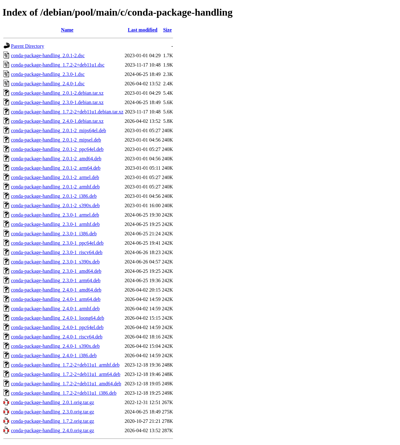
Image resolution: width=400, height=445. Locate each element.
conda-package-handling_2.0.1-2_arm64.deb (56, 168)
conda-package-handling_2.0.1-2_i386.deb (54, 196)
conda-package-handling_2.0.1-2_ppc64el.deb (57, 149)
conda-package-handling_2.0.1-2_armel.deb (55, 177)
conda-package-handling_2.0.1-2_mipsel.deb (56, 139)
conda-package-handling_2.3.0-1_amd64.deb (56, 271)
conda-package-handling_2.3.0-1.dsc (48, 74)
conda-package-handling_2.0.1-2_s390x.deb (55, 205)
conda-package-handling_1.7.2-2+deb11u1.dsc (57, 65)
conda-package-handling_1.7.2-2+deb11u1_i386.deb (64, 393)
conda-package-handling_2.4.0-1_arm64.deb (56, 299)
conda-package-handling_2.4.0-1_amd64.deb (56, 289)
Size (167, 29)
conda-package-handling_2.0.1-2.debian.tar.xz (57, 93)
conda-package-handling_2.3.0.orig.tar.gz (52, 411)
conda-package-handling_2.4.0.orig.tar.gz (52, 430)
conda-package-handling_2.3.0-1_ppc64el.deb (57, 243)
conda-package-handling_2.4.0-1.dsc (48, 83)
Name (67, 29)
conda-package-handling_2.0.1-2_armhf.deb (55, 186)
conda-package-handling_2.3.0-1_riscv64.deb (56, 252)
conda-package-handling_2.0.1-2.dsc (48, 55)
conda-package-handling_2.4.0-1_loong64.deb (57, 318)
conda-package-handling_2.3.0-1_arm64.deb (56, 280)
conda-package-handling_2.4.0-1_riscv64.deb (56, 336)
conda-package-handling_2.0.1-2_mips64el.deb (58, 130)
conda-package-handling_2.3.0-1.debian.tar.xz (57, 102)
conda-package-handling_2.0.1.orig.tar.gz (52, 402)
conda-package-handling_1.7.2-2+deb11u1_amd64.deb (66, 383)
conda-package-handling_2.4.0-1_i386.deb (54, 355)
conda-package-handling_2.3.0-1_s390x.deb (55, 261)
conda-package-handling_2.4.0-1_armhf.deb (55, 308)
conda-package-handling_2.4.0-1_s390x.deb (55, 346)
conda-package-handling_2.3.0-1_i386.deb (54, 233)
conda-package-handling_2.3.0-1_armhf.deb (55, 224)
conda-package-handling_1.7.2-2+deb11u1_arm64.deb (65, 374)
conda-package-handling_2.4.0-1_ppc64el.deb (57, 327)
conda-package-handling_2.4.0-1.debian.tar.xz (57, 121)
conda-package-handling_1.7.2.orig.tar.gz (52, 421)
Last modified (143, 29)
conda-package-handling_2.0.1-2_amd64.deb (56, 158)
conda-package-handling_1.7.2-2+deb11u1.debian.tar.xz (67, 111)
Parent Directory (27, 46)
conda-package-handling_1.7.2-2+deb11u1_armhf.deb (65, 365)
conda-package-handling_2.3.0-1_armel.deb (55, 215)
